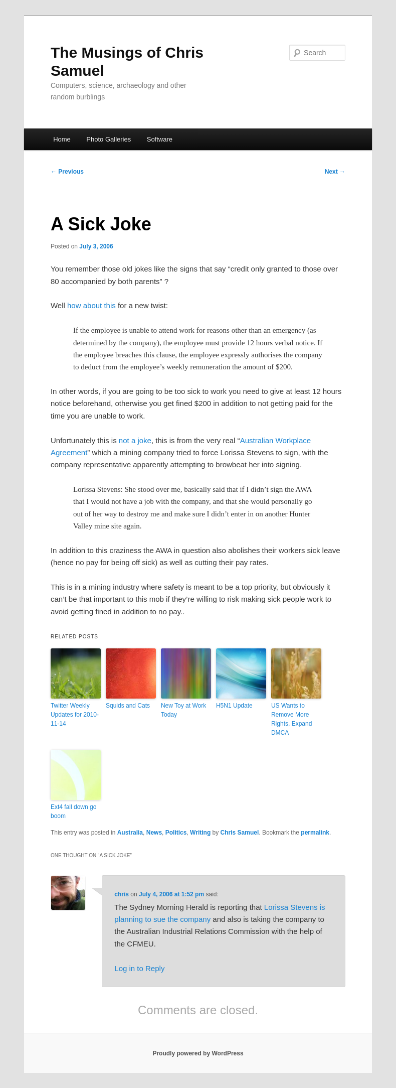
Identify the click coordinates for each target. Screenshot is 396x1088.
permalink (315, 832)
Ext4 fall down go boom (73, 811)
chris (121, 894)
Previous (67, 171)
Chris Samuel (240, 832)
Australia (130, 832)
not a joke (135, 440)
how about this (91, 305)
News (154, 832)
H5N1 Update (234, 705)
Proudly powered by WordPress (197, 1053)
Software (159, 139)
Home (62, 139)
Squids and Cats (128, 705)
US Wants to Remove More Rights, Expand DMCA (291, 719)
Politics (176, 832)
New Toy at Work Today (183, 710)
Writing (200, 832)
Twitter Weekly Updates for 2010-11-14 (75, 714)
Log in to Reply (139, 968)
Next (335, 171)
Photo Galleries (108, 139)
